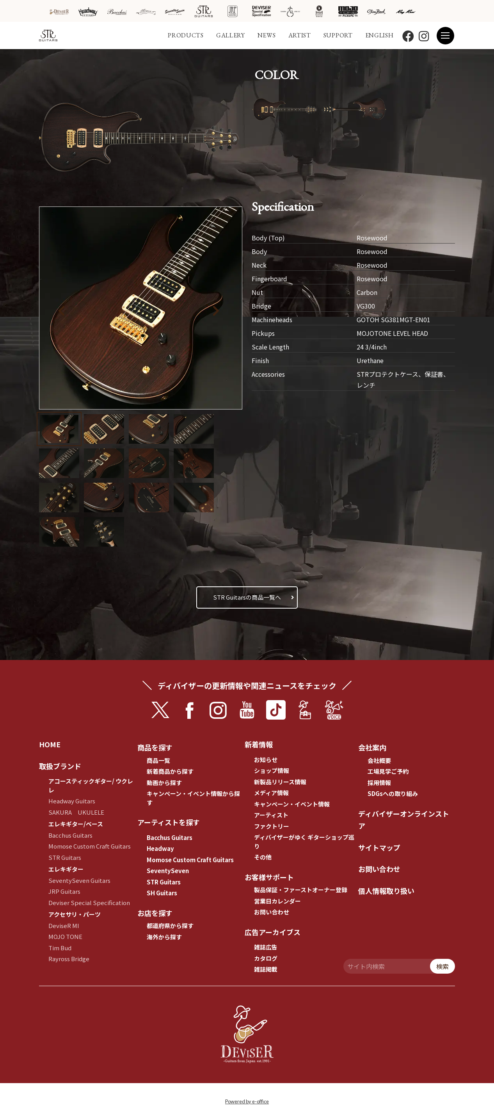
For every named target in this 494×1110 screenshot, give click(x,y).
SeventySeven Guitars (79, 880)
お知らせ (265, 759)
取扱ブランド (60, 766)
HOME (49, 744)
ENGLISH (379, 35)
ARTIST (299, 35)
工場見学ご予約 (388, 771)
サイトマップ (379, 847)
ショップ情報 (271, 770)
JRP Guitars (64, 891)
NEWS (267, 35)
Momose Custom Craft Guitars (89, 846)
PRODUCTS (186, 35)
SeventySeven (168, 870)
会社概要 (379, 760)
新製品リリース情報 (280, 782)
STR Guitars (64, 857)
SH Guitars (162, 893)
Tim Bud (59, 948)
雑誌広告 (265, 947)
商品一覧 (158, 760)
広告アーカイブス (272, 932)
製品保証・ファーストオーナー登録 (300, 890)
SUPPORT (338, 35)
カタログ (265, 958)
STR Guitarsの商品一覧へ (247, 597)
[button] (218, 309)
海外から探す (164, 937)
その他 (263, 857)
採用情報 (379, 782)
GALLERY (230, 35)
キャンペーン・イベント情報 (292, 804)
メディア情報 (271, 793)
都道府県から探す (170, 925)
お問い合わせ (271, 912)
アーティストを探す (168, 822)
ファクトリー (271, 826)
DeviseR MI (63, 925)
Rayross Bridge (68, 959)
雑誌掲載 (265, 969)
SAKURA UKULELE (76, 812)
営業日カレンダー (277, 901)
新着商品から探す (170, 771)
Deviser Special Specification (89, 902)
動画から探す (164, 782)
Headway (160, 848)
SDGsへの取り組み (393, 793)
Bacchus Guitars (70, 835)
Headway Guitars (71, 801)
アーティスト (271, 815)
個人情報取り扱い (386, 891)
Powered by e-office (247, 1101)
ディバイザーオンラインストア (403, 819)
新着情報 (259, 744)
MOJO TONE (65, 936)
